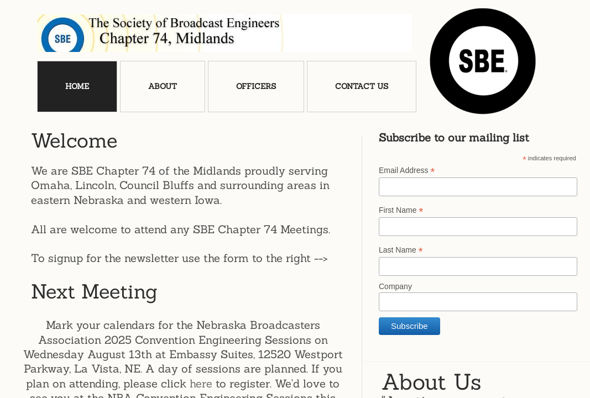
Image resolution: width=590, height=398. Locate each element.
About (162, 86)
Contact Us (361, 86)
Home (77, 86)
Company (395, 286)
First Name (401, 210)
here (201, 383)
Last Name (401, 250)
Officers (256, 86)
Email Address (407, 170)
